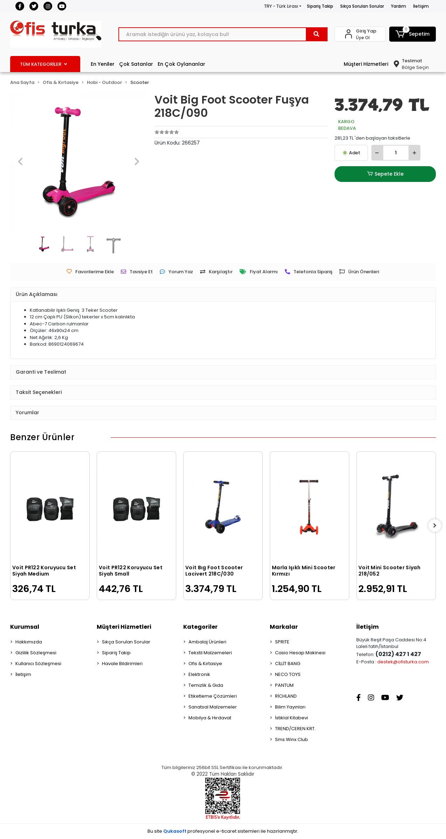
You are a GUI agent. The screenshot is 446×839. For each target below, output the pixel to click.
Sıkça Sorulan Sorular (362, 6)
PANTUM (284, 685)
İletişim (421, 6)
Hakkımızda (28, 642)
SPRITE (282, 642)
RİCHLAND (286, 696)
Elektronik (199, 674)
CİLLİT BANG (287, 663)
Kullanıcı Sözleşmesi (38, 663)
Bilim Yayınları (290, 707)
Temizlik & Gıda (205, 685)
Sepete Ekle (385, 174)
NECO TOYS (288, 674)
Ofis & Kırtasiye (205, 663)
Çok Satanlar (136, 64)
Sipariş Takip (320, 6)
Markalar (284, 627)
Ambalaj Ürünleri (207, 642)
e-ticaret (226, 831)
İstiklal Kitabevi (291, 717)
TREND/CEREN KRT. (295, 728)
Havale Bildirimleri (122, 663)
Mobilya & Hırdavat (209, 717)
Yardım (398, 6)
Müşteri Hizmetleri (366, 64)
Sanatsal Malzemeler (212, 707)
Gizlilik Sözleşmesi (35, 652)
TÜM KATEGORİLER (43, 64)
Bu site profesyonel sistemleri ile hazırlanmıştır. (223, 831)
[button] (412, 34)
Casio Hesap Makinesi (300, 652)
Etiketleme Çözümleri (212, 696)
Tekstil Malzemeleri (210, 652)
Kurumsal (24, 627)
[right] (436, 525)
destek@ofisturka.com (403, 661)
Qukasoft (174, 831)
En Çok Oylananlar (181, 64)
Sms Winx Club (291, 739)
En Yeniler (103, 64)
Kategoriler (200, 627)
